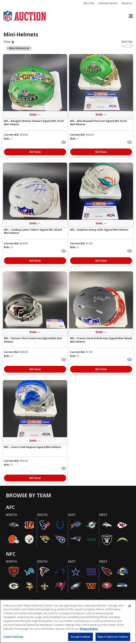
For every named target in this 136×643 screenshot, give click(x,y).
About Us (127, 3)
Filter (9, 42)
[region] (68, 621)
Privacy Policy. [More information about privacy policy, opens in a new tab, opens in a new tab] (89, 628)
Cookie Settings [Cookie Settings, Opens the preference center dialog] (13, 636)
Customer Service (108, 3)
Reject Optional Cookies (113, 636)
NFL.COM (89, 3)
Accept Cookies (80, 636)
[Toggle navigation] (131, 16)
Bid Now (35, 152)
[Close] (129, 606)
